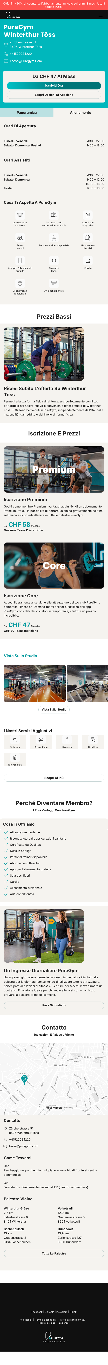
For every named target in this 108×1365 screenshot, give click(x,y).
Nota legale (25, 1319)
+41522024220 (20, 1139)
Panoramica (27, 112)
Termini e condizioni (45, 1319)
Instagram (61, 1311)
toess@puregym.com (23, 1146)
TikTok (73, 1311)
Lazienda (64, 1322)
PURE (59, 7)
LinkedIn (49, 1311)
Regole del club (47, 1322)
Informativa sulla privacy (72, 1319)
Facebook (37, 1311)
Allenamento (80, 112)
